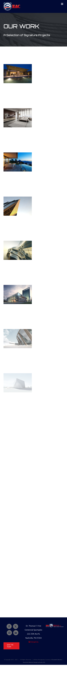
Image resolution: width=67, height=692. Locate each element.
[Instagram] (9, 632)
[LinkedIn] (15, 632)
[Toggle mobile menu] (62, 4)
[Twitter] (15, 626)
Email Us (33, 642)
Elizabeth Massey (57, 659)
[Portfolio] (33, 30)
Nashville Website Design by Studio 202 (34, 662)
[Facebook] (9, 626)
